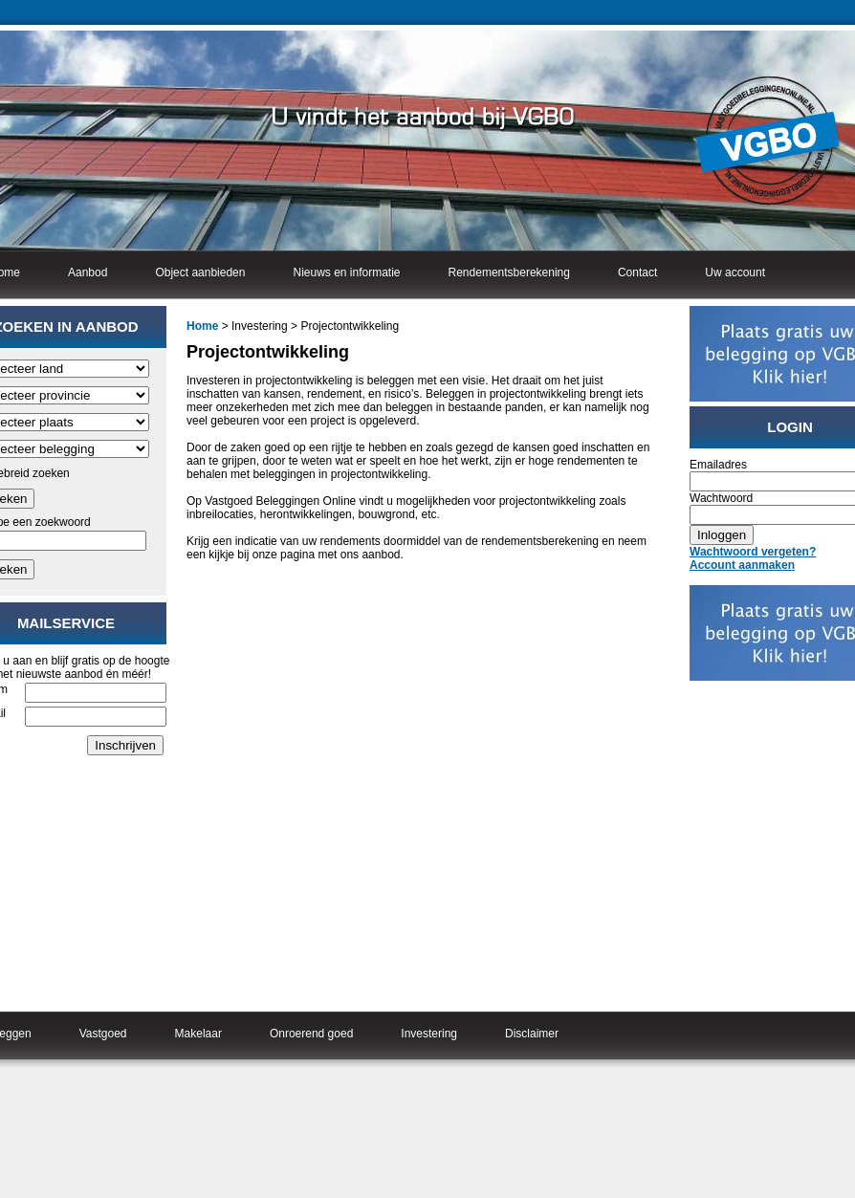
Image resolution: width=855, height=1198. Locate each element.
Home (202, 326)
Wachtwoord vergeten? (753, 551)
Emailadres (718, 464)
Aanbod (87, 272)
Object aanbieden (200, 272)
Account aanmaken (742, 565)
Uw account (735, 272)
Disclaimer (532, 1033)
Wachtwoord (721, 498)
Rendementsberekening (509, 272)
